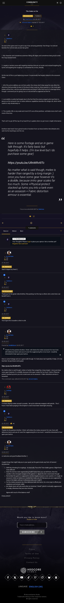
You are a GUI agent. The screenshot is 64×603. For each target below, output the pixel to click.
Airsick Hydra (27, 22)
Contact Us (32, 562)
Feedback (38, 16)
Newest (5, 231)
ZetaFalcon (29, 19)
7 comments (32, 227)
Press (32, 549)
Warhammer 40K (28, 16)
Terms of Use (32, 553)
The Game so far (19, 238)
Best (21, 231)
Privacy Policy (32, 558)
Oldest (14, 231)
